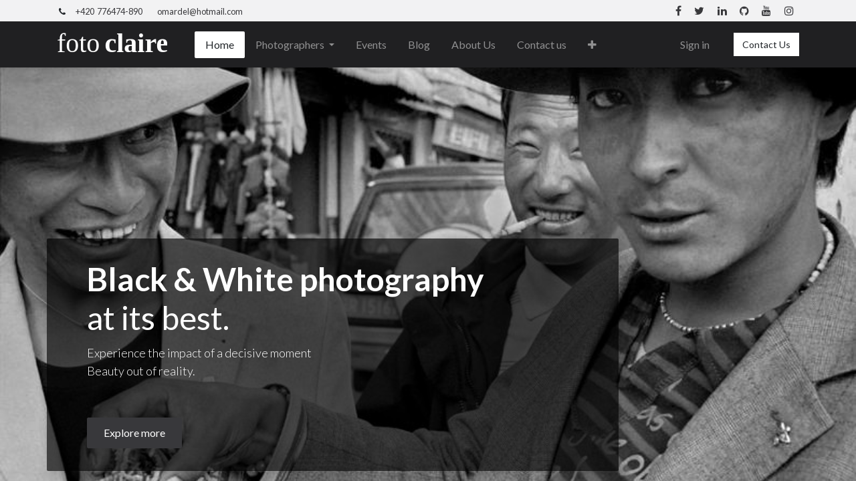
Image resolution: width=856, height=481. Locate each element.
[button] (592, 44)
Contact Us (766, 44)
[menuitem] (220, 44)
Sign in (695, 44)
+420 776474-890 (109, 11)
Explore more (134, 432)
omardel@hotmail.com (200, 11)
